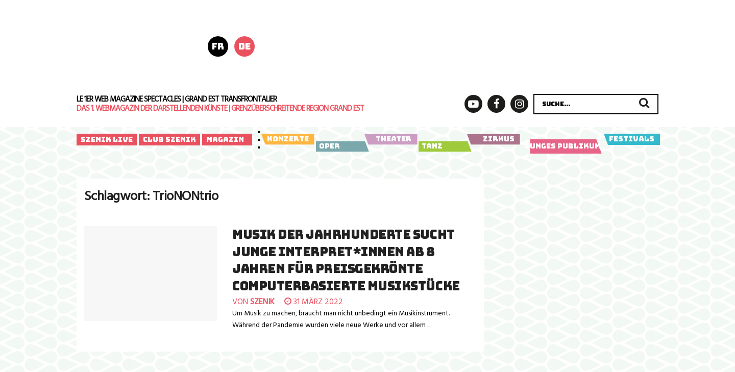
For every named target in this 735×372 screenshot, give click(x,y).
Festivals (631, 139)
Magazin (225, 139)
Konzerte (287, 139)
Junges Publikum (563, 146)
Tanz (443, 146)
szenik (262, 302)
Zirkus (493, 139)
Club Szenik (169, 139)
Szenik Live (107, 139)
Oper (340, 146)
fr (218, 46)
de (244, 46)
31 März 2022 (313, 302)
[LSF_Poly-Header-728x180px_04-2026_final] (473, 45)
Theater (390, 139)
